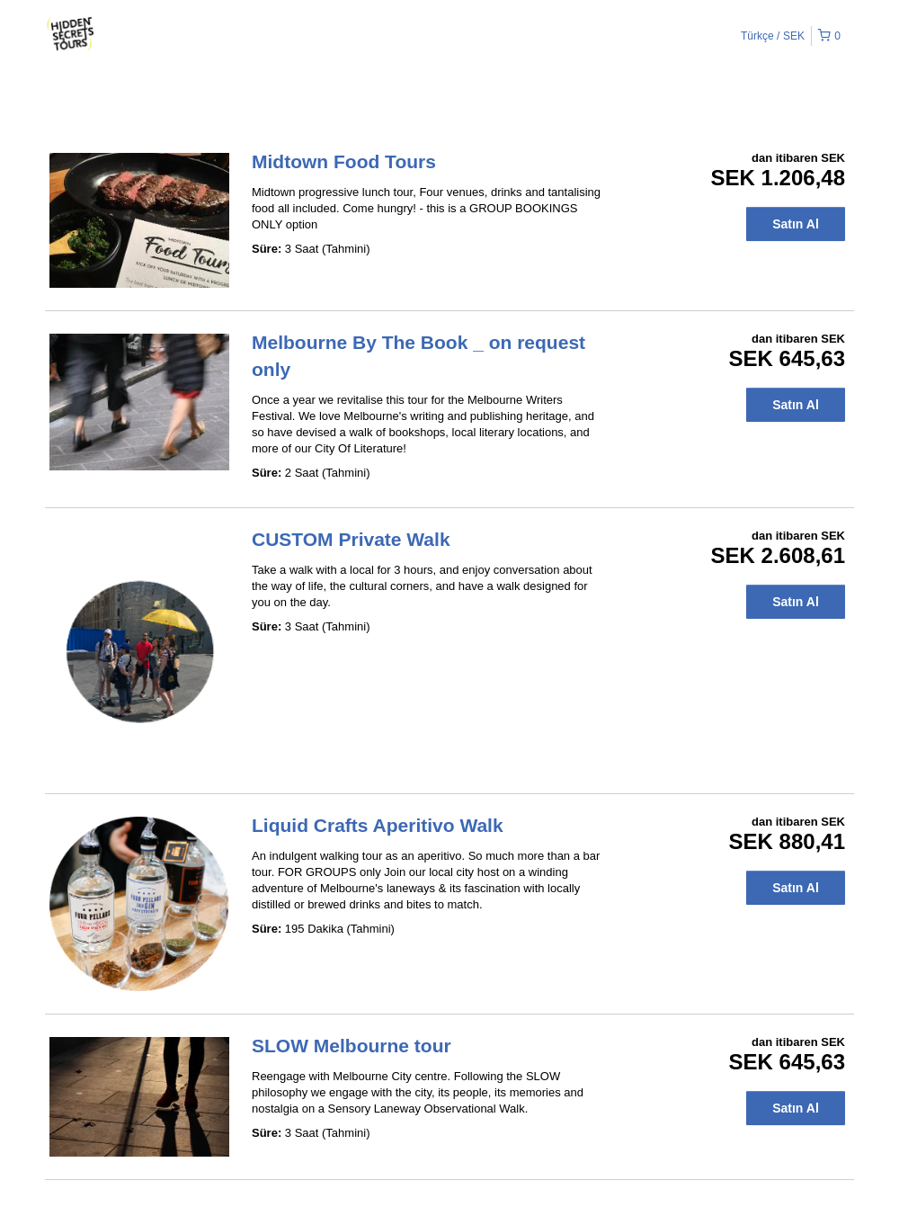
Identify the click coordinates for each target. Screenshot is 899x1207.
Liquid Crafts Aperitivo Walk (377, 825)
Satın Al (795, 224)
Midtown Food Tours (344, 161)
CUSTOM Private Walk (351, 539)
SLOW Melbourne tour (351, 1045)
